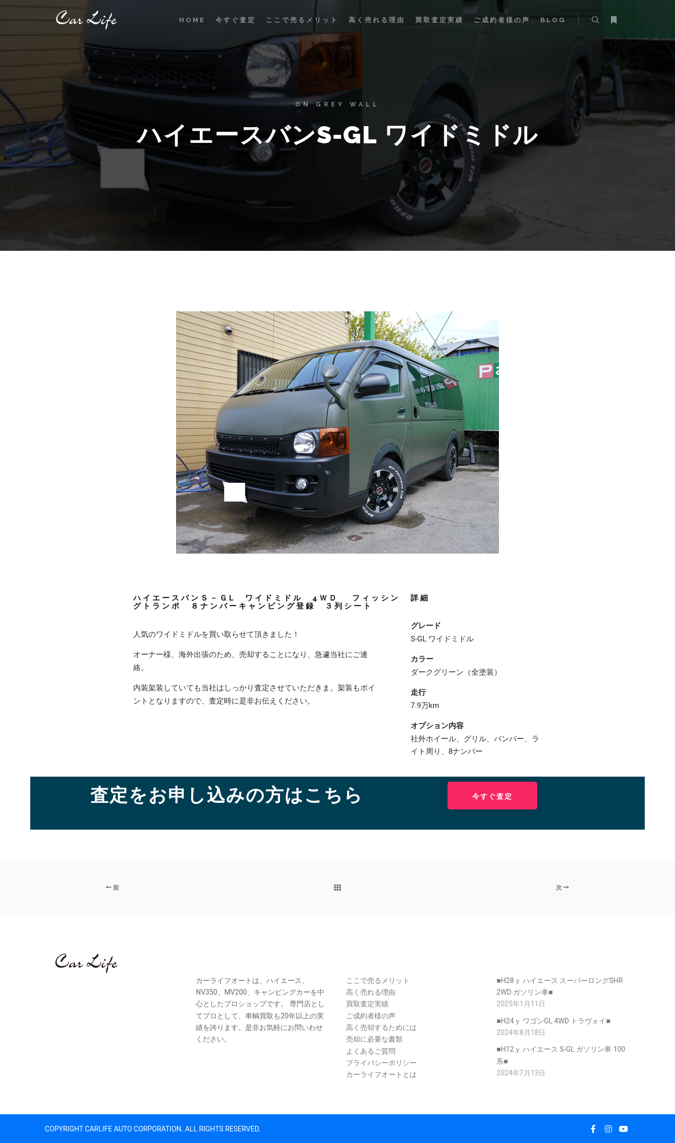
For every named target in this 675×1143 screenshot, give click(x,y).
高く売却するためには (381, 1027)
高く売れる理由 (371, 992)
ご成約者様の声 (371, 1016)
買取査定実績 (367, 1004)
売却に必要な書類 (374, 1039)
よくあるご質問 (371, 1051)
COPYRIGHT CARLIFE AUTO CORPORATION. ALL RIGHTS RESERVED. (153, 1129)
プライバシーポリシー (381, 1063)
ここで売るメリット (378, 980)
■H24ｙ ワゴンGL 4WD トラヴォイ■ (553, 1021)
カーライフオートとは (381, 1074)
